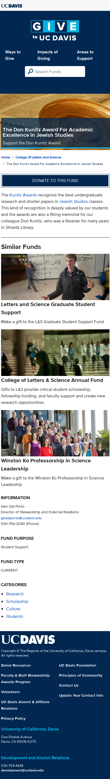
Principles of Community (80, 675)
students (14, 616)
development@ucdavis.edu (22, 770)
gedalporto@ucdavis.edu (21, 518)
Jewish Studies (73, 201)
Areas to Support (85, 55)
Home (5, 157)
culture (13, 609)
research (15, 594)
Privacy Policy (13, 718)
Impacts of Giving (47, 55)
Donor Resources (16, 665)
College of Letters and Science (38, 157)
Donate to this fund (55, 180)
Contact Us (69, 685)
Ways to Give (13, 55)
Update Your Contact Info (81, 695)
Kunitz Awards (23, 195)
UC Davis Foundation (77, 665)
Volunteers (10, 691)
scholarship (17, 601)
